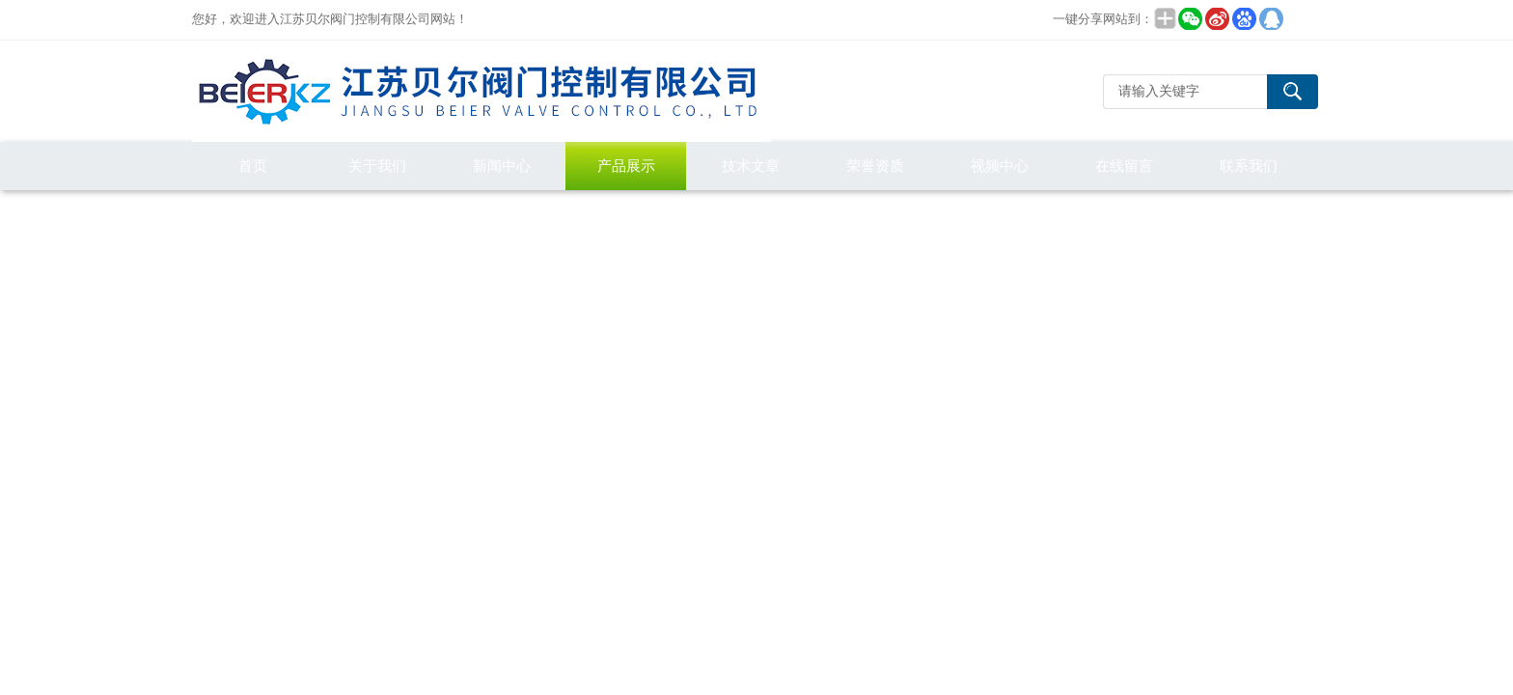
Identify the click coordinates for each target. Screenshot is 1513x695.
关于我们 (377, 165)
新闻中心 (502, 165)
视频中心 (1000, 165)
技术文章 (751, 165)
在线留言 (1124, 165)
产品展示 (626, 165)
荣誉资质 (875, 165)
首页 (252, 165)
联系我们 (1249, 165)
